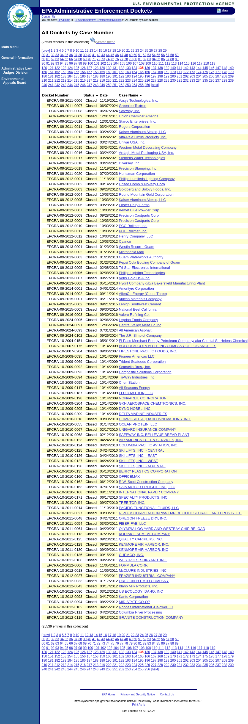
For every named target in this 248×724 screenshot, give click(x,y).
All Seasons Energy (134, 388)
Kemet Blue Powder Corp (139, 210)
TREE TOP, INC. (132, 503)
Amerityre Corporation (136, 288)
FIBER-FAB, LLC (132, 523)
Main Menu (10, 47)
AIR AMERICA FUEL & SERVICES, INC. (151, 440)
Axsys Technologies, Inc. (138, 100)
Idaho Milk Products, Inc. (138, 586)
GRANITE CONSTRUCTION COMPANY (151, 617)
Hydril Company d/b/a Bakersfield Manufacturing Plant (162, 283)
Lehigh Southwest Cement (140, 304)
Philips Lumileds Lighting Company (147, 179)
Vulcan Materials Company (140, 299)
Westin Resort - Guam (136, 247)
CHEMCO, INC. (131, 555)
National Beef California (138, 309)
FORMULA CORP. (133, 565)
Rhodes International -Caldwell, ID (146, 607)
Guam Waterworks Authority (141, 257)
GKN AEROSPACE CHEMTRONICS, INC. (152, 403)
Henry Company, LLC (136, 236)
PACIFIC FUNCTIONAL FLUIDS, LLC (149, 508)
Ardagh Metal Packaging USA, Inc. (146, 153)
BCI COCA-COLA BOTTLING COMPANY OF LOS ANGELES (167, 346)
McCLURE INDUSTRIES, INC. (143, 570)
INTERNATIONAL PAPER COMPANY (149, 492)
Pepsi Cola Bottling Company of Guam (149, 262)
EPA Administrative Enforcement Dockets (98, 19)
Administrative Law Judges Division (17, 70)
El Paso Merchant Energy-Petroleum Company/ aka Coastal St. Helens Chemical (183, 341)
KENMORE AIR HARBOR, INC (143, 550)
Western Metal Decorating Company (147, 147)
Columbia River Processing (140, 612)
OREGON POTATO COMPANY (144, 581)
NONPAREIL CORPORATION (143, 398)
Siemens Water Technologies (142, 158)
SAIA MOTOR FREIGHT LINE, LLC (147, 487)
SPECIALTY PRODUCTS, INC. (143, 497)
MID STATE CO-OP (134, 602)
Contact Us (48, 16)
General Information (18, 58)
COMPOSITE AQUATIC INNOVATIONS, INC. (155, 419)
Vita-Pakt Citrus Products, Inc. (143, 137)
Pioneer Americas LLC (136, 356)
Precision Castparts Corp (139, 215)
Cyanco (125, 241)
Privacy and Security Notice (138, 694)
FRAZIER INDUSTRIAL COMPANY (147, 576)
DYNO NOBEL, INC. (135, 409)
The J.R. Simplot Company (140, 335)
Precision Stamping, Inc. (138, 168)
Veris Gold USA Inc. (134, 278)
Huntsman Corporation (137, 174)
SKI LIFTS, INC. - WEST (138, 461)
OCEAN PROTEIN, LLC (138, 424)
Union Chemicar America (139, 116)
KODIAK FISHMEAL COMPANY (144, 534)
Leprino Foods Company (138, 320)
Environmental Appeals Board (14, 81)
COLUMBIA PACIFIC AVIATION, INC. (148, 445)
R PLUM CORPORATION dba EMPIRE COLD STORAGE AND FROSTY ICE (180, 513)
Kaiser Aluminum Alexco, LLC (142, 132)
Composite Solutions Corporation (145, 372)
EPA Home (64, 19)
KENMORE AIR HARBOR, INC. (144, 544)
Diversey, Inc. (129, 163)
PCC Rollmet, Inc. (133, 226)
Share (225, 10)
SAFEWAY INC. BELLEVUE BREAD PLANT (154, 435)
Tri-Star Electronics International (144, 268)
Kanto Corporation (133, 597)
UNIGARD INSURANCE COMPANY (147, 429)
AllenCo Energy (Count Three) (143, 294)
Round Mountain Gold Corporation (146, 194)
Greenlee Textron (132, 106)
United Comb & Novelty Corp (142, 184)
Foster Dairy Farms (134, 205)
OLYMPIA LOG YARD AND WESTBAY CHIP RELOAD (162, 529)
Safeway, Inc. (129, 111)
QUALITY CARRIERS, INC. (141, 539)
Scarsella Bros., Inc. (135, 367)
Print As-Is (138, 704)
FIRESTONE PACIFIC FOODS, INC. (148, 351)
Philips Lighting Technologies (142, 273)
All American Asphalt (135, 330)
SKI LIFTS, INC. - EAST (138, 456)
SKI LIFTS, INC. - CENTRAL (141, 450)
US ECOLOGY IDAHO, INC (141, 591)
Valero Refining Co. (134, 315)
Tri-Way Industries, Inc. (137, 377)
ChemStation (129, 382)
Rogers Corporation (134, 127)
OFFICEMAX (129, 476)
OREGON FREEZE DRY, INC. (143, 518)
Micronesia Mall (131, 252)
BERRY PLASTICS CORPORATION (148, 471)
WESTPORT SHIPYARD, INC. (143, 560)
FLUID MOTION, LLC (136, 393)
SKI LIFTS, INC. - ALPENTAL (142, 466)
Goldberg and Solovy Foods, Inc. (145, 189)
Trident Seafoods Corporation (142, 362)
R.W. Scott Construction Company (146, 482)
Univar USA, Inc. (132, 142)
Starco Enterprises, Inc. (137, 121)
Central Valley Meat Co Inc (140, 325)
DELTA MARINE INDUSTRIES (143, 414)
